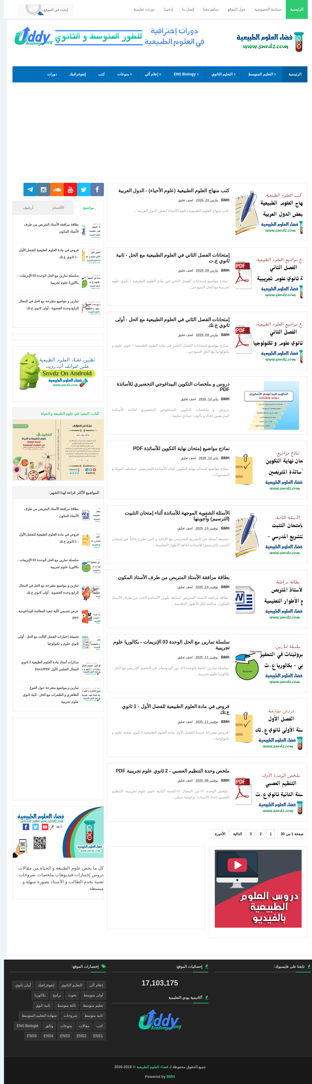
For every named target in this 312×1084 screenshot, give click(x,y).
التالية (233, 834)
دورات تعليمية (139, 9)
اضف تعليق (181, 198)
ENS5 (28, 1036)
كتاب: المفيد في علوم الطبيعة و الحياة (66, 414)
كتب (97, 74)
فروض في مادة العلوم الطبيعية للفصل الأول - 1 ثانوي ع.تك (180, 706)
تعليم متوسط (89, 1005)
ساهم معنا (206, 9)
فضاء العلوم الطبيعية (148, 1067)
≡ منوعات (120, 74)
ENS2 (77, 1036)
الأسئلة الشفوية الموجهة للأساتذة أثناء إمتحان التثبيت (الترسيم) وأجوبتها (171, 512)
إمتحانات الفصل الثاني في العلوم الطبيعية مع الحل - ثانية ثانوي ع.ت (174, 254)
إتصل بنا (184, 9)
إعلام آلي (92, 985)
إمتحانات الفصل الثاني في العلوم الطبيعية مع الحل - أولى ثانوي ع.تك (173, 319)
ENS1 (94, 1036)
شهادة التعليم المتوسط (35, 1015)
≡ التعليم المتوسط (258, 74)
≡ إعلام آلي (149, 74)
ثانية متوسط (89, 1015)
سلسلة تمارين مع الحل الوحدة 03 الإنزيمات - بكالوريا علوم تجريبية (175, 641)
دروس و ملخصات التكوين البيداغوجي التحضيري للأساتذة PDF (178, 383)
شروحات (66, 1015)
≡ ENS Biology (182, 74)
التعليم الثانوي (67, 985)
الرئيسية (292, 9)
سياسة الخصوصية (263, 9)
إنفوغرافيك (73, 74)
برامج (53, 995)
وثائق (45, 1026)
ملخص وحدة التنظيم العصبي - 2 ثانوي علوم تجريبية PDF (182, 770)
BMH (167, 1077)
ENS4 (44, 1036)
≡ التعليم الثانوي (219, 74)
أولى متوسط (89, 995)
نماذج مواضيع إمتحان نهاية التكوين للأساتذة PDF (189, 448)
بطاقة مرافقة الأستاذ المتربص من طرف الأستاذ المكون (183, 577)
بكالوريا (36, 995)
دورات (48, 74)
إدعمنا (164, 9)
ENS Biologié (23, 1026)
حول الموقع (232, 9)
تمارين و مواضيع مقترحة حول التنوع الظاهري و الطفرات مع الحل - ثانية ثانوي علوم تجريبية (47, 695)
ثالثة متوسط (62, 1005)
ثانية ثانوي (39, 1005)
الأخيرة (216, 834)
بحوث (68, 995)
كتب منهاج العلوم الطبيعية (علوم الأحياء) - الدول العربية (183, 190)
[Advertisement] (156, 135)
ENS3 (61, 1036)
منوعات (62, 1026)
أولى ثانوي (19, 985)
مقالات (80, 1026)
